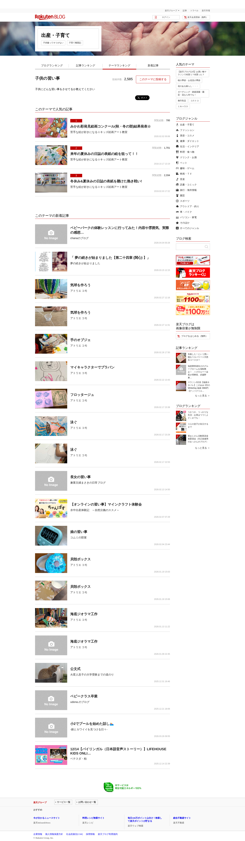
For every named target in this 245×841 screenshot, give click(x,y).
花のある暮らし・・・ (188, 86)
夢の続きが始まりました (85, 263)
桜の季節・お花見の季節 (189, 80)
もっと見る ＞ (202, 395)
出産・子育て (185, 124)
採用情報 (90, 834)
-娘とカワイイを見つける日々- (89, 729)
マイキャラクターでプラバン (92, 367)
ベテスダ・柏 (78, 758)
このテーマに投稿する (153, 79)
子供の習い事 (47, 78)
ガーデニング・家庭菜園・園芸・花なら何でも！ (191, 93)
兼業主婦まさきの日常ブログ (88, 482)
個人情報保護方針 (54, 834)
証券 (185, 10)
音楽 (180, 179)
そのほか (183, 222)
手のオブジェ (80, 340)
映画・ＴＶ (184, 173)
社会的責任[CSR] (74, 834)
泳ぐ (73, 422)
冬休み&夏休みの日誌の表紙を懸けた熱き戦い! (106, 181)
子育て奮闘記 (75, 43)
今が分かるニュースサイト (46, 818)
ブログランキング (52, 65)
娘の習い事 (78, 532)
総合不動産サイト (182, 818)
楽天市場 (206, 10)
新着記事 (153, 65)
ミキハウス (183, 106)
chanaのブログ (79, 238)
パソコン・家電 (186, 217)
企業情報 (37, 834)
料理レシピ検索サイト (93, 818)
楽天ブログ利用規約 (108, 834)
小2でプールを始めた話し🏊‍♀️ (92, 724)
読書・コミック (186, 184)
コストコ (195, 100)
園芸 (180, 195)
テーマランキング (119, 65)
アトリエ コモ (78, 290)
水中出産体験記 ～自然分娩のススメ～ (94, 510)
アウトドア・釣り (187, 206)
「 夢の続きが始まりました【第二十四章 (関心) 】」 (110, 258)
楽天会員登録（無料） (197, 17)
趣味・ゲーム (185, 168)
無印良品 (182, 100)
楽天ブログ (50, 17)
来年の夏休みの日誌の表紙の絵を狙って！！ (104, 154)
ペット (181, 162)
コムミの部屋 (78, 537)
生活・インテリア (187, 146)
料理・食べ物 (185, 152)
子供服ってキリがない (53, 43)
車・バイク (184, 211)
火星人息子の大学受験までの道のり (92, 674)
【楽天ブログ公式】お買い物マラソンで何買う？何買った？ (192, 73)
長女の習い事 (80, 477)
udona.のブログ (79, 702)
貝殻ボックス (80, 559)
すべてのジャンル (187, 228)
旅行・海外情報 (186, 190)
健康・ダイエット (187, 141)
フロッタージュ (82, 395)
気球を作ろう (80, 285)
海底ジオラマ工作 (83, 614)
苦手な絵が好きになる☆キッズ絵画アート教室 (98, 132)
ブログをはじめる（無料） (194, 336)
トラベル (194, 10)
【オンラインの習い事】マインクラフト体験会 (106, 504)
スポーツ (183, 201)
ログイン (166, 17)
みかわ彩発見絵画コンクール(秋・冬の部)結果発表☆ (110, 126)
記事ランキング (85, 65)
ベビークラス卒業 (83, 696)
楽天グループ (171, 10)
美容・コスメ (185, 135)
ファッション (185, 130)
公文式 (75, 669)
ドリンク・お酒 (186, 157)
